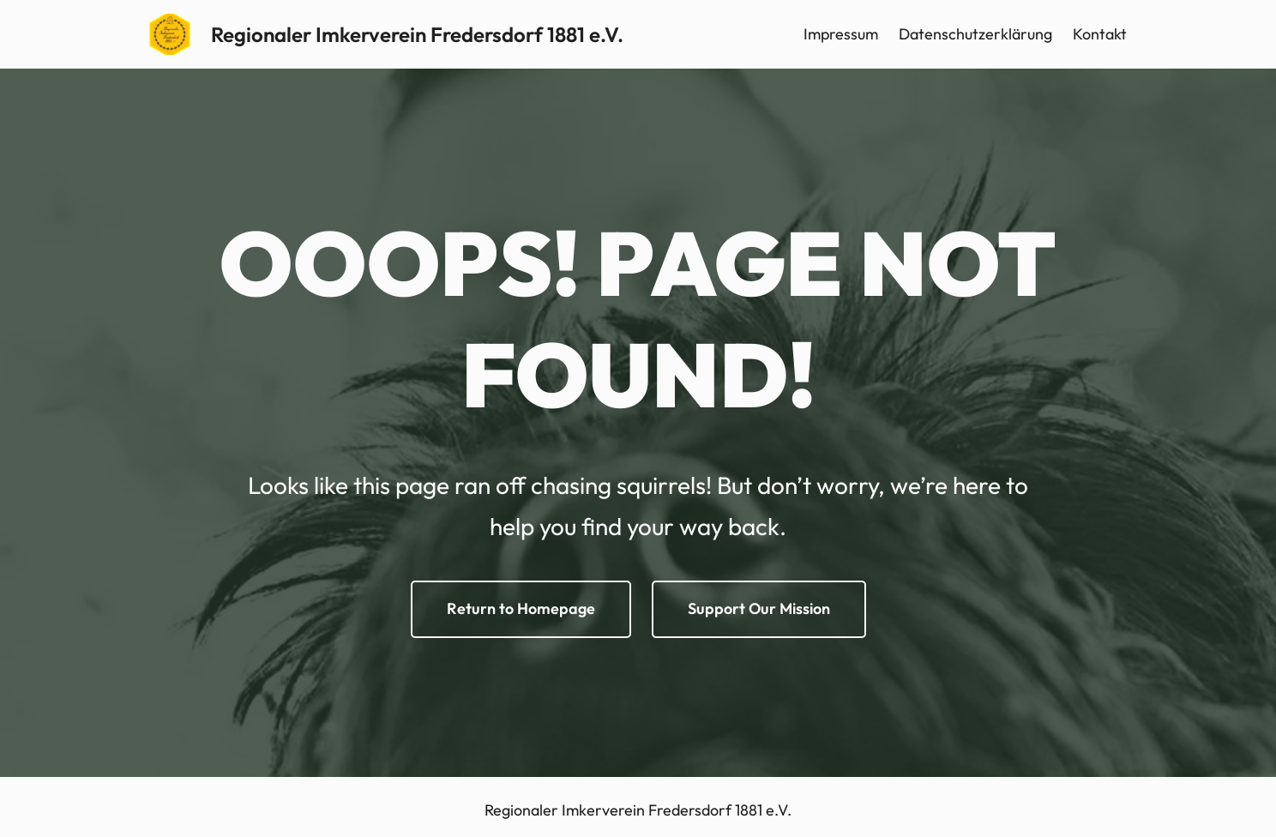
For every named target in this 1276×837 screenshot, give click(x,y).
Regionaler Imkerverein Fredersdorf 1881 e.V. (417, 34)
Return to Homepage (521, 608)
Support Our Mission (759, 608)
